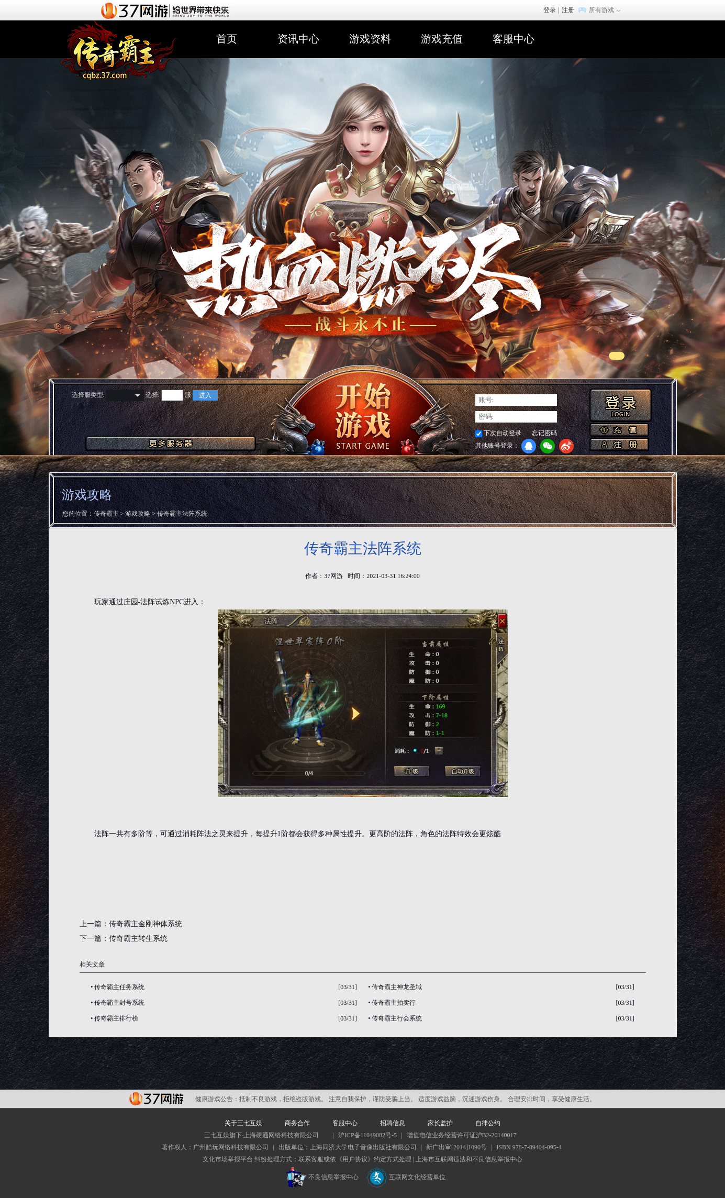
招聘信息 (392, 1123)
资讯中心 (298, 39)
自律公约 (487, 1123)
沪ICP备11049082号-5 (367, 1135)
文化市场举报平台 (228, 1159)
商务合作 (297, 1123)
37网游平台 (156, 1099)
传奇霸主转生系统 (138, 938)
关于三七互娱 (243, 1123)
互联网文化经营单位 (406, 1177)
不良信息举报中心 (322, 1177)
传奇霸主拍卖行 (394, 1002)
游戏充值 (442, 39)
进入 (205, 395)
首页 (226, 39)
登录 (549, 10)
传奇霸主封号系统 (119, 1002)
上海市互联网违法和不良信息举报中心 (469, 1159)
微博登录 (566, 446)
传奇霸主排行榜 (116, 1018)
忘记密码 (544, 433)
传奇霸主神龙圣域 (397, 987)
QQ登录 (528, 446)
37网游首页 (167, 10)
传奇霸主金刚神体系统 (145, 924)
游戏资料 (370, 39)
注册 (568, 10)
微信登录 (547, 446)
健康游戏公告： (217, 1099)
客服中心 (513, 39)
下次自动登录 (502, 433)
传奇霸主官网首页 (118, 50)
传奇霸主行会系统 (397, 1018)
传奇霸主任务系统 (119, 987)
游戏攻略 (137, 513)
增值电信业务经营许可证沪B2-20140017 (462, 1135)
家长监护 (440, 1123)
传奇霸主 (106, 513)
